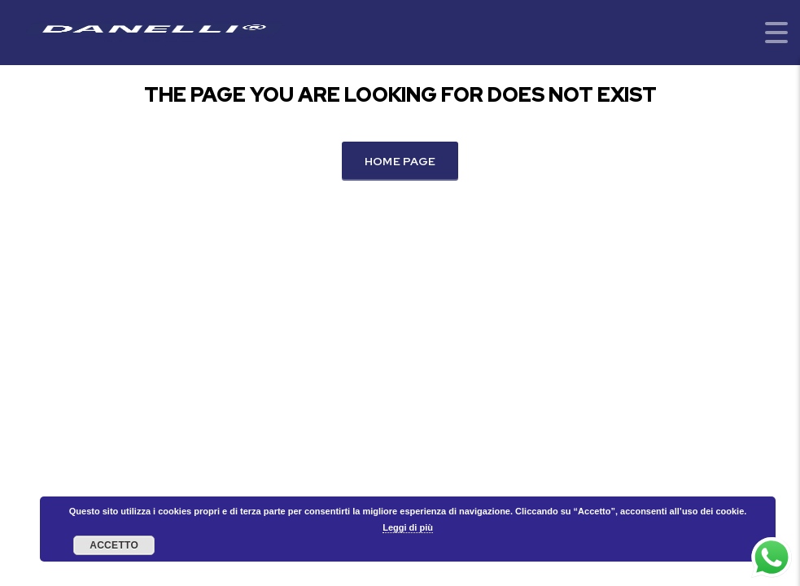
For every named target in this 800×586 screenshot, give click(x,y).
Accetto (114, 545)
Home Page (400, 161)
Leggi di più (408, 527)
